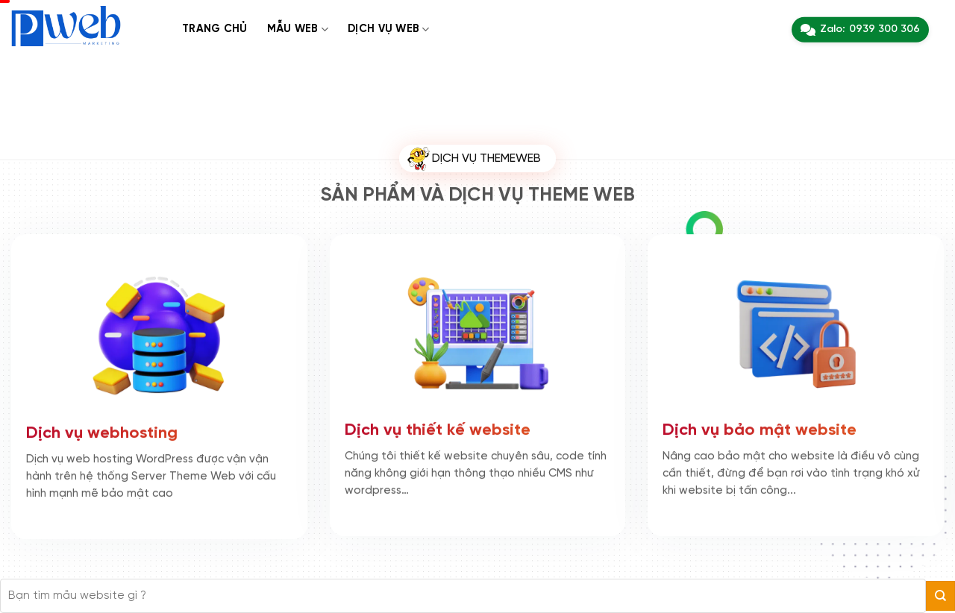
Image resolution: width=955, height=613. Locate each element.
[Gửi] (940, 595)
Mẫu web (298, 29)
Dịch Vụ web (389, 29)
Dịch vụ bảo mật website (760, 429)
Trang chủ (215, 29)
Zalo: (860, 29)
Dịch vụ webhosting (102, 432)
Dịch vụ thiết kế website (437, 429)
